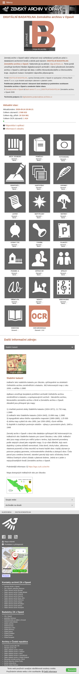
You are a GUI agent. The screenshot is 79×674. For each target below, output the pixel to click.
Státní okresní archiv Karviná (13, 596)
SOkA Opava (8, 631)
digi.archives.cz (56, 64)
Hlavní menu (6, 512)
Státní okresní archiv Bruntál (13, 590)
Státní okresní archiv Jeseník (13, 594)
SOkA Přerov (8, 635)
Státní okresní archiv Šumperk (14, 607)
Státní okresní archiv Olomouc (14, 600)
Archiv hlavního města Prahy (13, 661)
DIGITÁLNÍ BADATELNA (18, 78)
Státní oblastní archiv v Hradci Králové (16, 657)
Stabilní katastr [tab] (39, 347)
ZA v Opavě (8, 616)
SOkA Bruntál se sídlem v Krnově (15, 620)
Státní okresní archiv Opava (13, 602)
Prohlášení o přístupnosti (14, 544)
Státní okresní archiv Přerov (13, 605)
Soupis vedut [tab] (39, 499)
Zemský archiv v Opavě (14, 89)
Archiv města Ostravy (11, 665)
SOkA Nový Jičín (9, 627)
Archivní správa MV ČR (11, 646)
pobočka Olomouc (10, 618)
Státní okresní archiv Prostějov (14, 603)
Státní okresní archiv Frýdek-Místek (15, 592)
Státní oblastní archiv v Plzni (13, 653)
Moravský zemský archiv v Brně (14, 659)
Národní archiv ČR (10, 648)
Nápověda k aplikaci (14, 125)
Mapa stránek (10, 542)
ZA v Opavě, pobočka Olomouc (14, 588)
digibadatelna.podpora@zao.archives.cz (37, 97)
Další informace (50, 671)
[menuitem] (8, 512)
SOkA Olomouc (9, 629)
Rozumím (72, 670)
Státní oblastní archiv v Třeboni (14, 651)
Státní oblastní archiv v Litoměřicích (15, 655)
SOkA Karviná (8, 626)
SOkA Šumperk (9, 637)
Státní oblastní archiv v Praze (13, 650)
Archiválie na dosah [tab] (39, 505)
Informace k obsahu (14, 129)
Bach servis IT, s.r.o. (32, 89)
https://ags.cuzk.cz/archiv (39, 467)
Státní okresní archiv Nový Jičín (14, 598)
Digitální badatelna (23, 512)
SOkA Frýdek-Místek (11, 622)
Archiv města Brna (10, 663)
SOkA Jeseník (8, 624)
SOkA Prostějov (9, 633)
